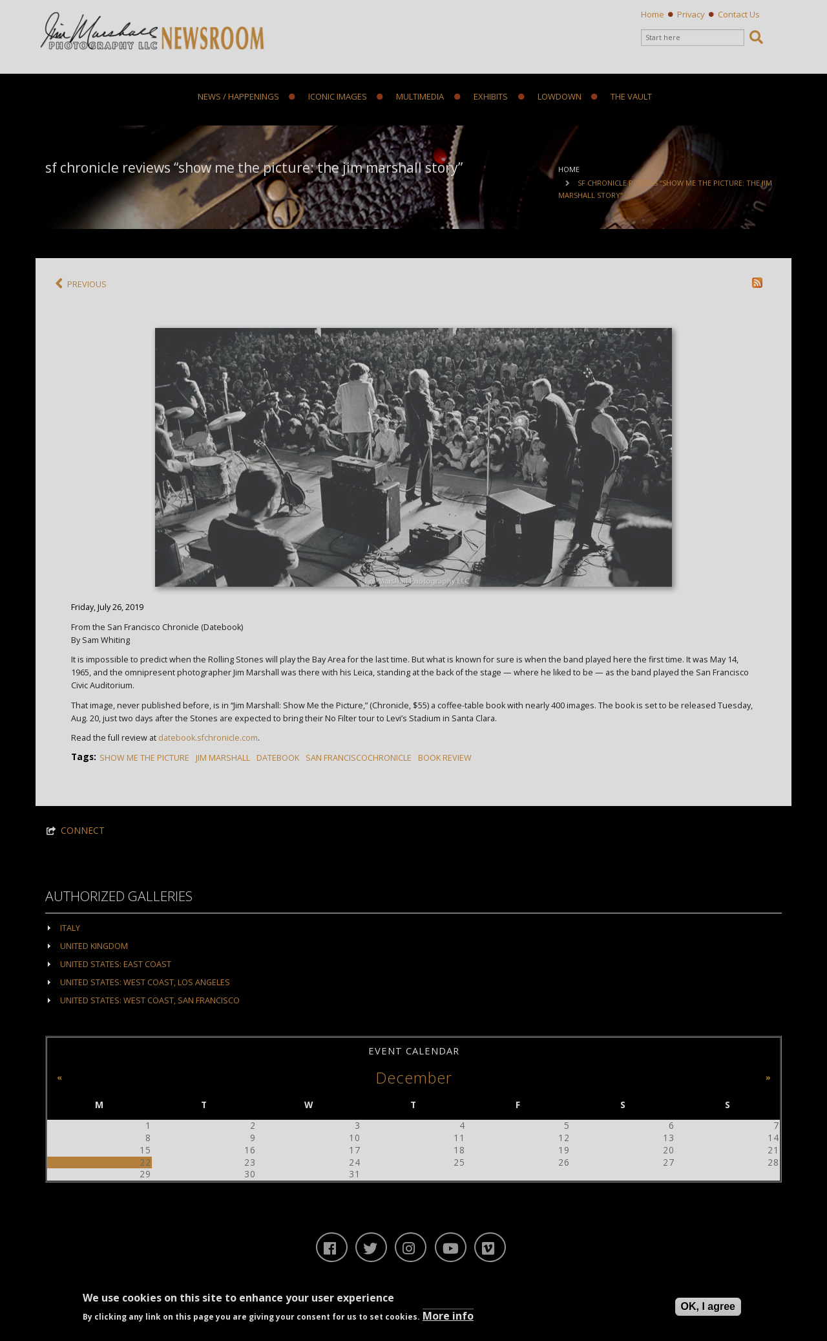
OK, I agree (708, 1307)
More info (448, 1316)
